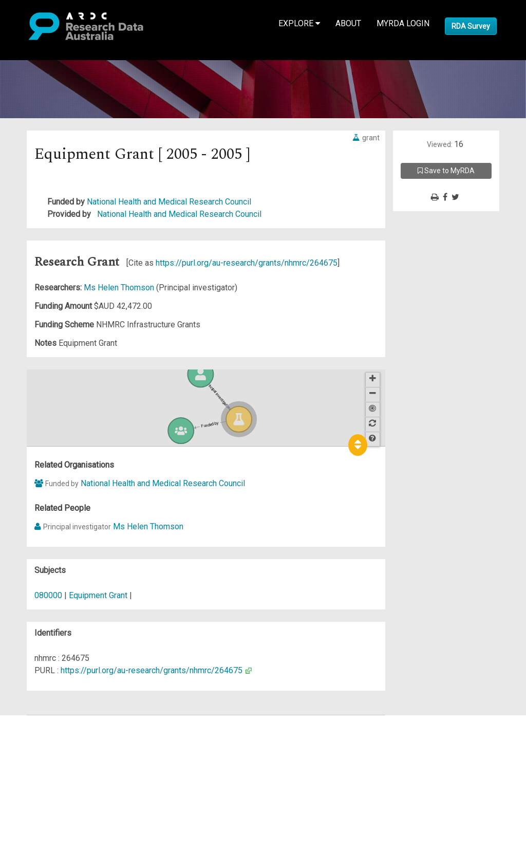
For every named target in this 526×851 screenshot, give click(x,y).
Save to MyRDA (446, 170)
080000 (48, 595)
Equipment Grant (98, 595)
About (348, 23)
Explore (299, 23)
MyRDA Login (403, 23)
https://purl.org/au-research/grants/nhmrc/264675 (246, 263)
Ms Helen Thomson (120, 287)
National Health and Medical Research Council (169, 202)
